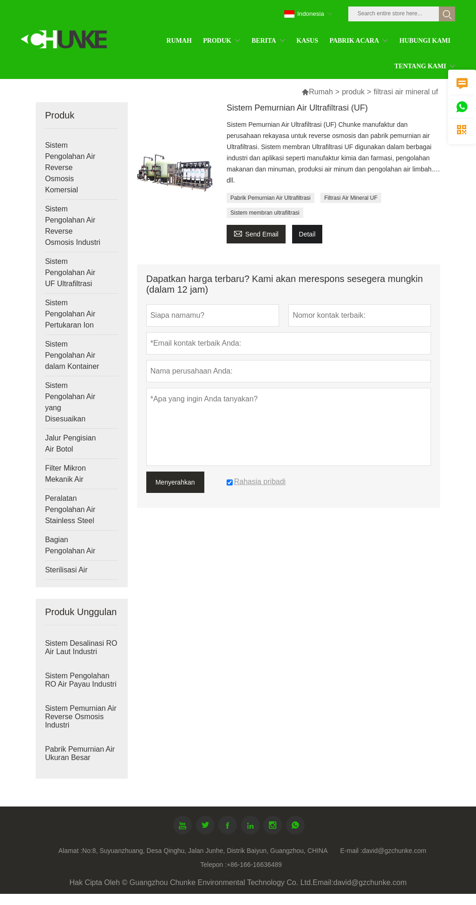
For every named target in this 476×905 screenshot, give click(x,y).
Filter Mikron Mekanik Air (65, 473)
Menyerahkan (175, 482)
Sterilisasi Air (66, 570)
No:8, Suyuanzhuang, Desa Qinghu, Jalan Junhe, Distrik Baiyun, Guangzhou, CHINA (204, 850)
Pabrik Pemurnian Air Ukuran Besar (80, 753)
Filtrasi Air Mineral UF (351, 198)
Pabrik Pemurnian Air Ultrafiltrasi (270, 198)
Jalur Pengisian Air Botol (70, 443)
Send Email (256, 233)
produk (353, 92)
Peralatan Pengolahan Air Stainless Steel (70, 509)
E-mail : (351, 850)
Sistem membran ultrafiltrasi (265, 213)
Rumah (321, 92)
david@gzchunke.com (394, 850)
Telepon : (213, 864)
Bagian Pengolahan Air (70, 545)
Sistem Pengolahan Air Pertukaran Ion (70, 314)
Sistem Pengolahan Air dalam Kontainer (72, 355)
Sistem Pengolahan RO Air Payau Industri (81, 680)
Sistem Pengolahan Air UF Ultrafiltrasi (70, 272)
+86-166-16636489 (254, 864)
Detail (307, 234)
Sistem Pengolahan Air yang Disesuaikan (70, 402)
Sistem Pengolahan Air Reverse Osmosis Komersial (70, 167)
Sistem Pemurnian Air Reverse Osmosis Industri (81, 716)
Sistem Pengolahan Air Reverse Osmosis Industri (72, 225)
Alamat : (70, 850)
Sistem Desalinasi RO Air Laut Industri (81, 647)
